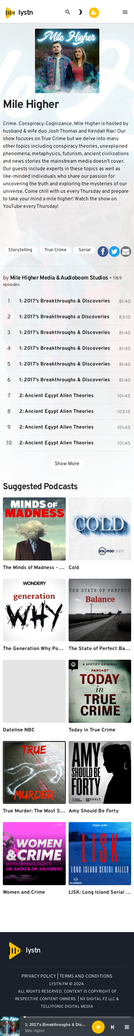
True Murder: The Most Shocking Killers (49, 811)
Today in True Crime (92, 730)
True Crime (55, 250)
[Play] (98, 1027)
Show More (67, 464)
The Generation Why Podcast (37, 649)
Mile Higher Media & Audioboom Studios (59, 278)
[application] (67, 1027)
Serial (84, 250)
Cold (74, 568)
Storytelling (20, 250)
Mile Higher (35, 1030)
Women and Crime (24, 892)
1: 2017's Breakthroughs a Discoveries (64, 317)
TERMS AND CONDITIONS (86, 976)
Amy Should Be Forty (94, 811)
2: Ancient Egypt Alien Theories (56, 396)
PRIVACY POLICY (38, 976)
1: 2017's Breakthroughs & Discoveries (61, 1024)
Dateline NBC (19, 730)
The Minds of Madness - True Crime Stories (53, 568)
